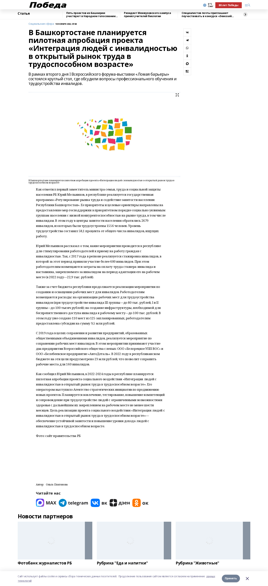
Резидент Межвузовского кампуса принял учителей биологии (147, 15)
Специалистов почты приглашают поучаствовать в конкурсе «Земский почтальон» (207, 15)
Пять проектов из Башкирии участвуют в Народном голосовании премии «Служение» (91, 15)
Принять (231, 578)
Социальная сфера (41, 23)
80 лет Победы (228, 5)
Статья (24, 14)
